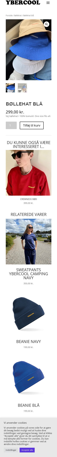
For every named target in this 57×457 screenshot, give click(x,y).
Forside (9, 15)
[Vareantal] (11, 125)
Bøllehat (18, 15)
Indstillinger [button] (11, 450)
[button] (46, 24)
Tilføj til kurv (31, 125)
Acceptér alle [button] (27, 450)
